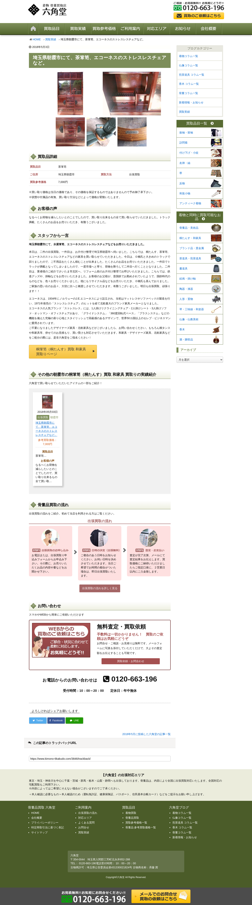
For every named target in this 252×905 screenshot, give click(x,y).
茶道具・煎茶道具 (190, 258)
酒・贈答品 (186, 339)
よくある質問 (86, 822)
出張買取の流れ (87, 812)
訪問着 (183, 142)
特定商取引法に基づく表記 (47, 827)
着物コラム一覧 (188, 56)
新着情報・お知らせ (191, 102)
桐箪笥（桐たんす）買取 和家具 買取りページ (61, 351)
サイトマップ (39, 832)
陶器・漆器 (186, 288)
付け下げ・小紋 (188, 152)
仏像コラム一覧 (188, 65)
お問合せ (83, 827)
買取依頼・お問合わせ (130, 661)
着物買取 (130, 812)
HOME (37, 39)
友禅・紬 (184, 163)
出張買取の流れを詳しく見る (99, 588)
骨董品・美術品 (188, 227)
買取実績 (50, 39)
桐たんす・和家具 (190, 238)
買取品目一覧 (200, 123)
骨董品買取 (132, 817)
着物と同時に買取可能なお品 (200, 217)
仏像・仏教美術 (188, 319)
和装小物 (184, 193)
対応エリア (85, 817)
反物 (182, 183)
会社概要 (36, 817)
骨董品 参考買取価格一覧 (140, 827)
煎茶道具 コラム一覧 (191, 74)
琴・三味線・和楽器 (191, 309)
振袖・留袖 (186, 132)
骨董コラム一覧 (188, 93)
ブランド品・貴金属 (191, 248)
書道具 (183, 268)
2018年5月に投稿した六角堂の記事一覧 (146, 734)
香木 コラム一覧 (189, 83)
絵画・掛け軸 (187, 278)
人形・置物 (186, 299)
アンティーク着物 (190, 203)
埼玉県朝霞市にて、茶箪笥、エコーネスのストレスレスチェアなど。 (46, 428)
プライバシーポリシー (44, 822)
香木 (182, 329)
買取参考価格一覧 (136, 822)
